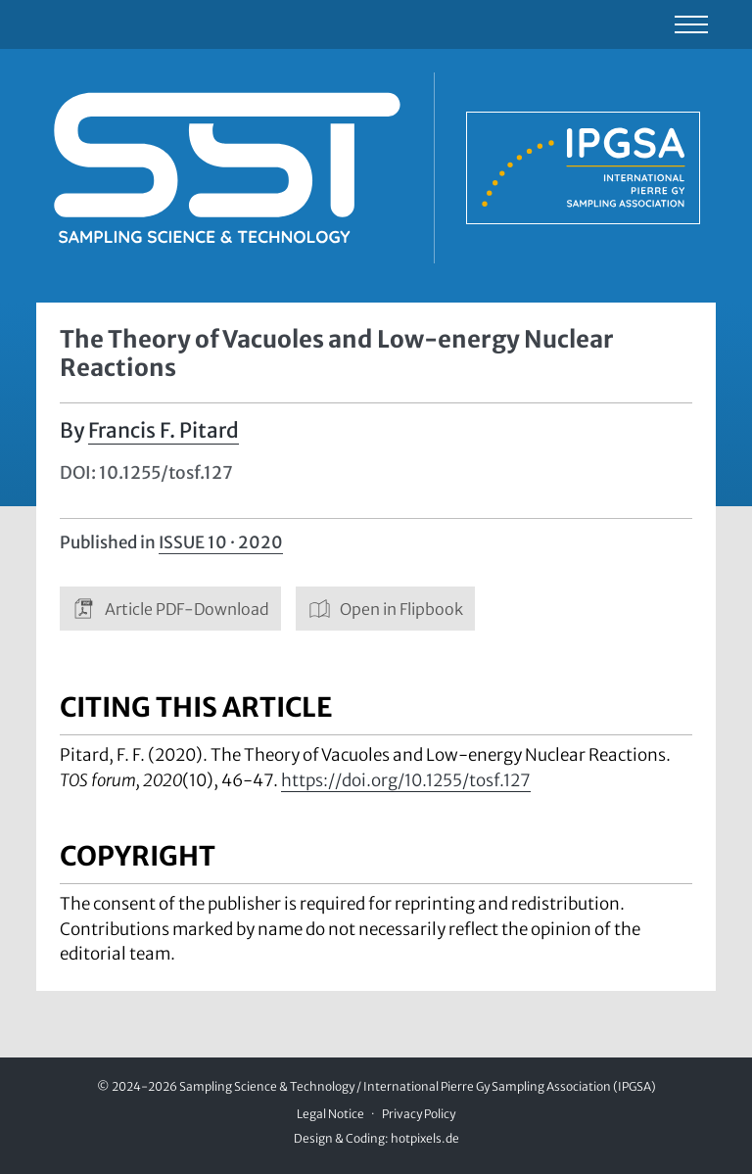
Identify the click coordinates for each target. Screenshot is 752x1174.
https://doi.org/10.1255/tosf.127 (406, 780)
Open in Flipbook (385, 608)
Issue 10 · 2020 (221, 542)
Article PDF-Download (170, 608)
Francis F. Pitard (163, 431)
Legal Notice (330, 1113)
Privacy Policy (418, 1113)
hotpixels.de (425, 1138)
